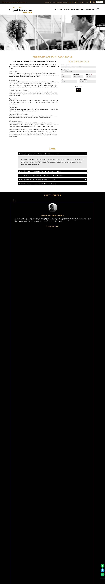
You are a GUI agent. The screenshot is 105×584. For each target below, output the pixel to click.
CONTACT (94, 9)
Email (63, 79)
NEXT (78, 90)
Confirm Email (83, 79)
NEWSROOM (88, 9)
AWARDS (82, 9)
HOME (55, 9)
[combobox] (62, 72)
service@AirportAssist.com (59, 2)
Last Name (89, 74)
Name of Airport (65, 65)
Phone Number (65, 69)
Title (62, 74)
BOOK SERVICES (61, 9)
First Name (76, 74)
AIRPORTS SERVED (75, 9)
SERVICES (68, 9)
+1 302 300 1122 (47, 2)
